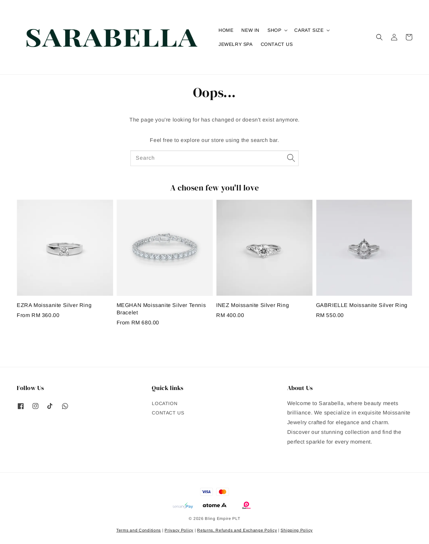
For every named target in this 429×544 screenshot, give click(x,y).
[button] (379, 37)
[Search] (291, 158)
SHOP (274, 30)
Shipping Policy (297, 530)
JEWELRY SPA (236, 44)
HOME (226, 30)
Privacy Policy (179, 530)
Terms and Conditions (138, 530)
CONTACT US (277, 44)
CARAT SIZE (308, 30)
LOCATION (164, 403)
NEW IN (250, 30)
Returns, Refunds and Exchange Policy (237, 530)
